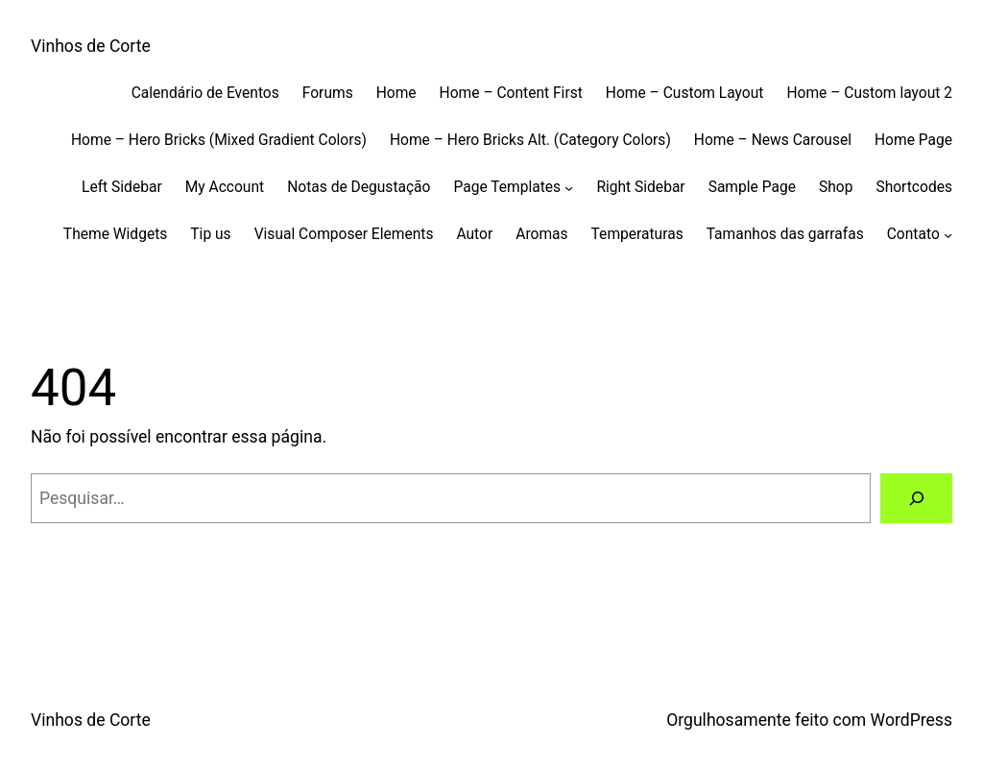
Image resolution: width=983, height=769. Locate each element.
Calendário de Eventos (205, 93)
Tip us (210, 234)
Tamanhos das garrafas (785, 234)
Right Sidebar (640, 187)
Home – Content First (511, 93)
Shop (835, 187)
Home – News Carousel (772, 140)
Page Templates (507, 187)
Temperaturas (637, 234)
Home (396, 93)
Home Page (913, 140)
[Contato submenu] (948, 233)
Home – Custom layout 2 (869, 93)
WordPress (911, 720)
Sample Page (752, 187)
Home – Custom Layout (685, 93)
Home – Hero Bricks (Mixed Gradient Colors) (219, 140)
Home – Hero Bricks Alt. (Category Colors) (530, 140)
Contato (913, 234)
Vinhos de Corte (91, 46)
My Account (224, 187)
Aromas (541, 234)
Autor (474, 234)
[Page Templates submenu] (568, 186)
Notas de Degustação (358, 187)
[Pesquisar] (916, 497)
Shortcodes (913, 187)
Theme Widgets (115, 234)
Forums (327, 93)
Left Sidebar (122, 187)
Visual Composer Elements (344, 234)
